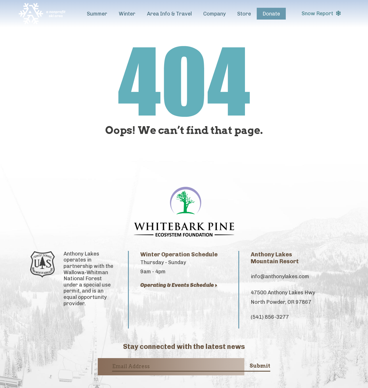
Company (214, 14)
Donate (271, 14)
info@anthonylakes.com (280, 276)
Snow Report (321, 13)
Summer (97, 14)
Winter (127, 14)
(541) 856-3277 (270, 317)
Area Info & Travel (169, 14)
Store (244, 14)
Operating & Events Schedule (178, 285)
